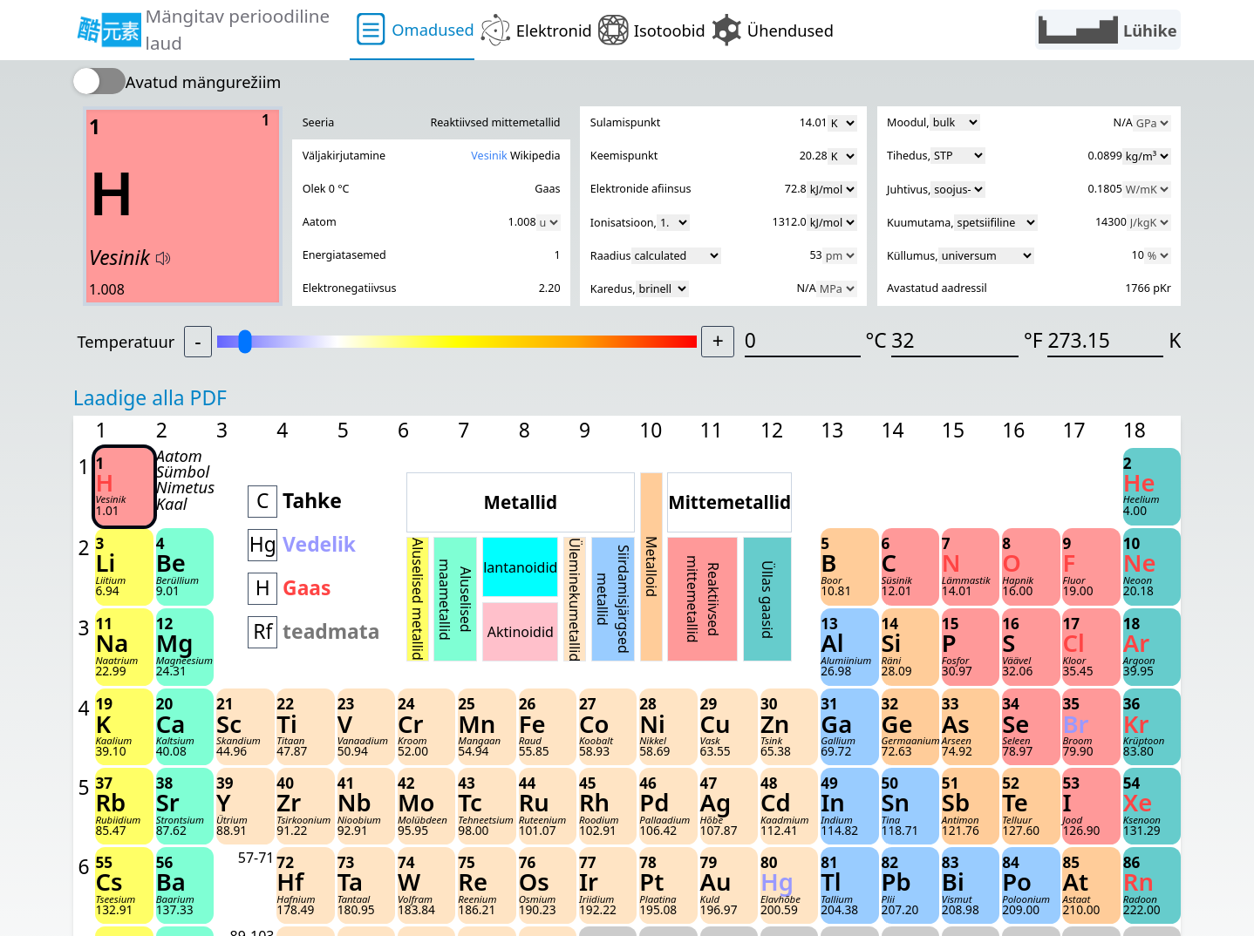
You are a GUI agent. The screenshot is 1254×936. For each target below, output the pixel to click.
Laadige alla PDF (150, 397)
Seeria (319, 122)
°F (1033, 340)
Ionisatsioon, (640, 222)
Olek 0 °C (326, 188)
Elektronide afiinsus (641, 188)
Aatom (320, 221)
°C (875, 340)
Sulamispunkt (625, 122)
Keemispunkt (624, 155)
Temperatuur (125, 341)
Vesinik (489, 155)
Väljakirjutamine (344, 155)
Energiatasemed (344, 255)
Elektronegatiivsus (350, 288)
